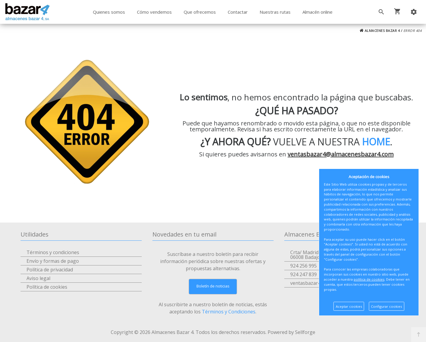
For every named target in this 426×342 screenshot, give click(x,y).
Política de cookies (46, 287)
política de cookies (369, 279)
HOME (376, 141)
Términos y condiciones (52, 252)
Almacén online (317, 12)
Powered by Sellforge (291, 332)
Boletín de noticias (213, 286)
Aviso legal (38, 278)
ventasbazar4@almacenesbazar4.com (341, 154)
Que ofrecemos (200, 12)
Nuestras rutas (275, 12)
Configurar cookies (386, 306)
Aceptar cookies (349, 306)
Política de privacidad (49, 269)
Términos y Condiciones (228, 311)
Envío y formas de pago (52, 261)
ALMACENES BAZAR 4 (380, 30)
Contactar (238, 12)
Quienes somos (109, 12)
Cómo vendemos (154, 12)
